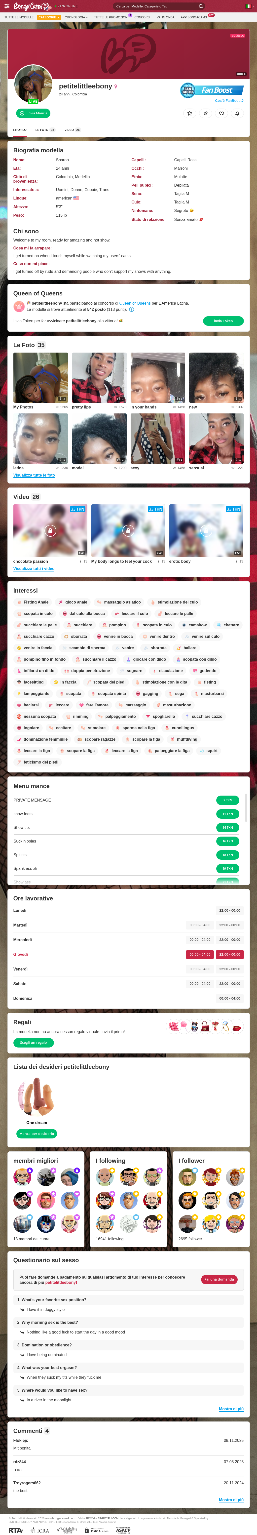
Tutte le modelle (19, 17)
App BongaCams (195, 17)
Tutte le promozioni (112, 17)
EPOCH (90, 1518)
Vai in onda (166, 17)
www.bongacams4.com (60, 1518)
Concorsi (143, 17)
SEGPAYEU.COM (108, 1518)
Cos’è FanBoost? (229, 101)
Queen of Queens (135, 303)
